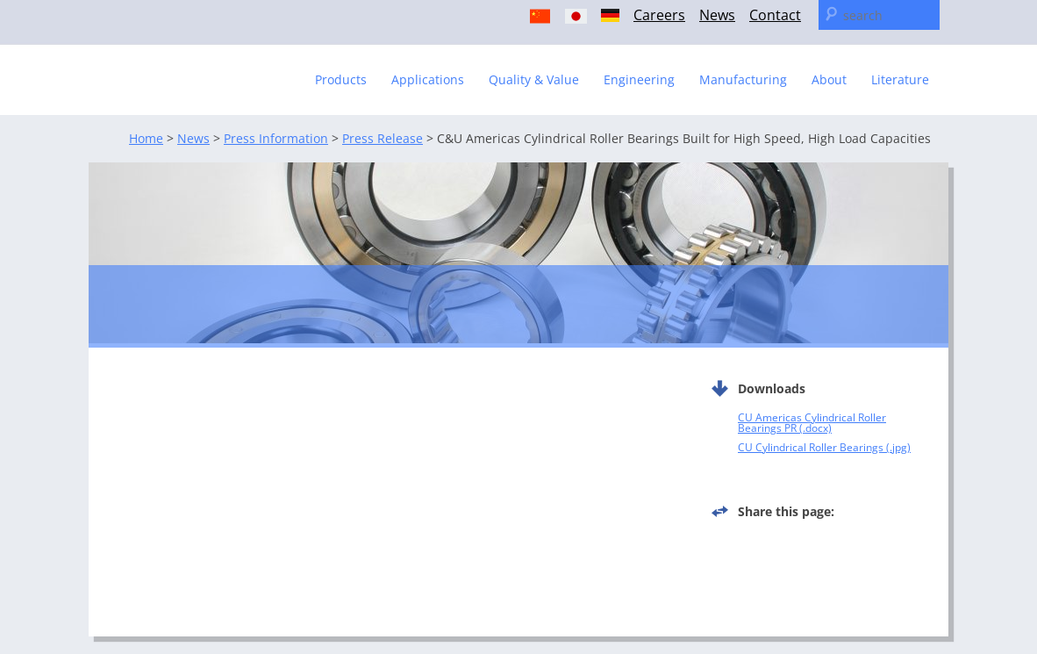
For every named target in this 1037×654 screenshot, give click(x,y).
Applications (427, 79)
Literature (900, 79)
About (829, 79)
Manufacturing (743, 79)
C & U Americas (197, 71)
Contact (775, 15)
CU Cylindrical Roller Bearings (810, 447)
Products (341, 79)
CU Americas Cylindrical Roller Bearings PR (812, 422)
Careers (659, 15)
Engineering (639, 79)
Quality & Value (534, 79)
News (717, 15)
